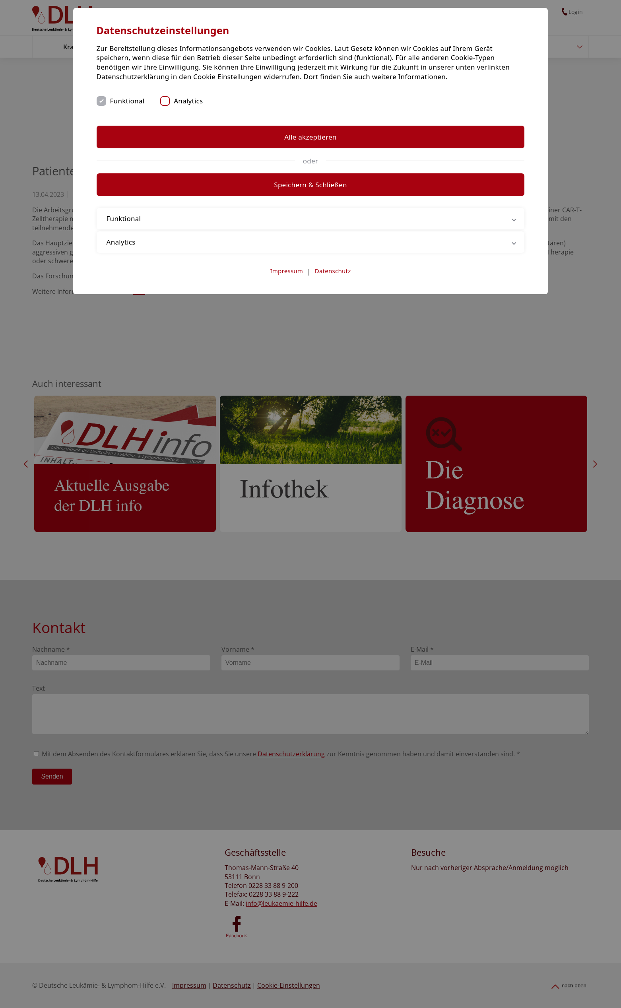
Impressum (286, 318)
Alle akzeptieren (310, 184)
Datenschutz (333, 318)
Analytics (309, 148)
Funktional (248, 148)
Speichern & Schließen (310, 232)
